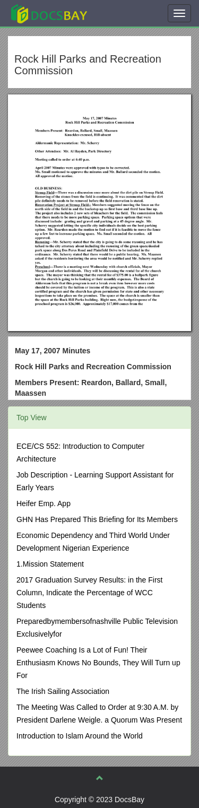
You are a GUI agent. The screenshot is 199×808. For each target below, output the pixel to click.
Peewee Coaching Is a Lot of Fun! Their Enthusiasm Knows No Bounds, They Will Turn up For (98, 663)
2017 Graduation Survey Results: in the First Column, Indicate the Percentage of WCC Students (89, 593)
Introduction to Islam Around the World (79, 736)
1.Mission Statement (50, 564)
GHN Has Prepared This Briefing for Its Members (97, 519)
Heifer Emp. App (43, 503)
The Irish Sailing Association (62, 691)
